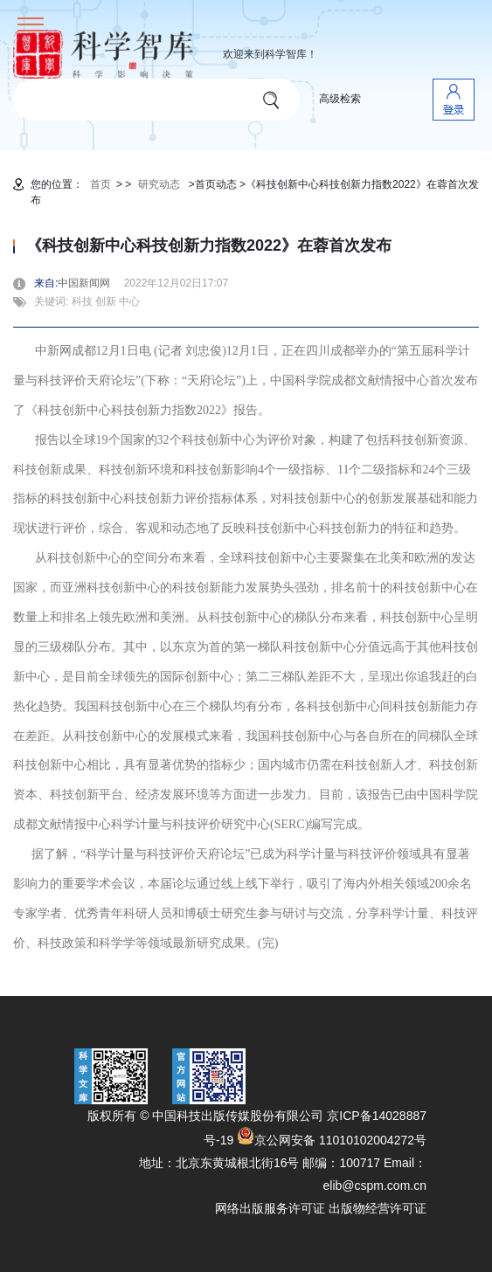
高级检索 (340, 99)
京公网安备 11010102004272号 (331, 1140)
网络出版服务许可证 (270, 1208)
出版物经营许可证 (377, 1208)
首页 (100, 184)
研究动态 (159, 184)
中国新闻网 (89, 283)
